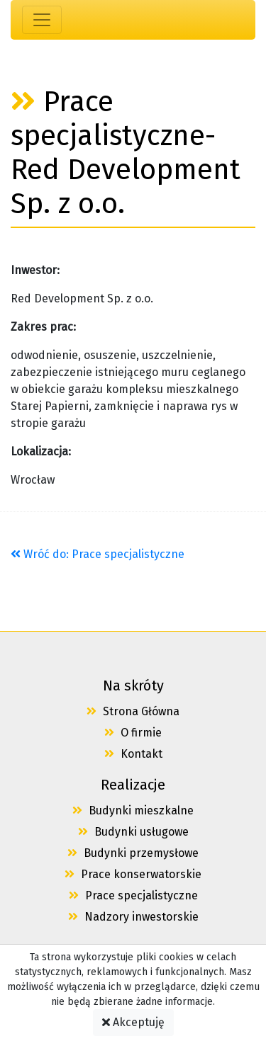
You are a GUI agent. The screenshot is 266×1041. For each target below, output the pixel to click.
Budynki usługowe (133, 831)
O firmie (133, 732)
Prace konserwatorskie (133, 874)
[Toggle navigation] (42, 20)
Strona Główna (133, 711)
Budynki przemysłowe (133, 853)
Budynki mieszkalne (133, 810)
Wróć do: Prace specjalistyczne (97, 554)
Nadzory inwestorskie (133, 916)
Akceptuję (133, 1022)
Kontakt (133, 754)
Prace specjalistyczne (133, 895)
